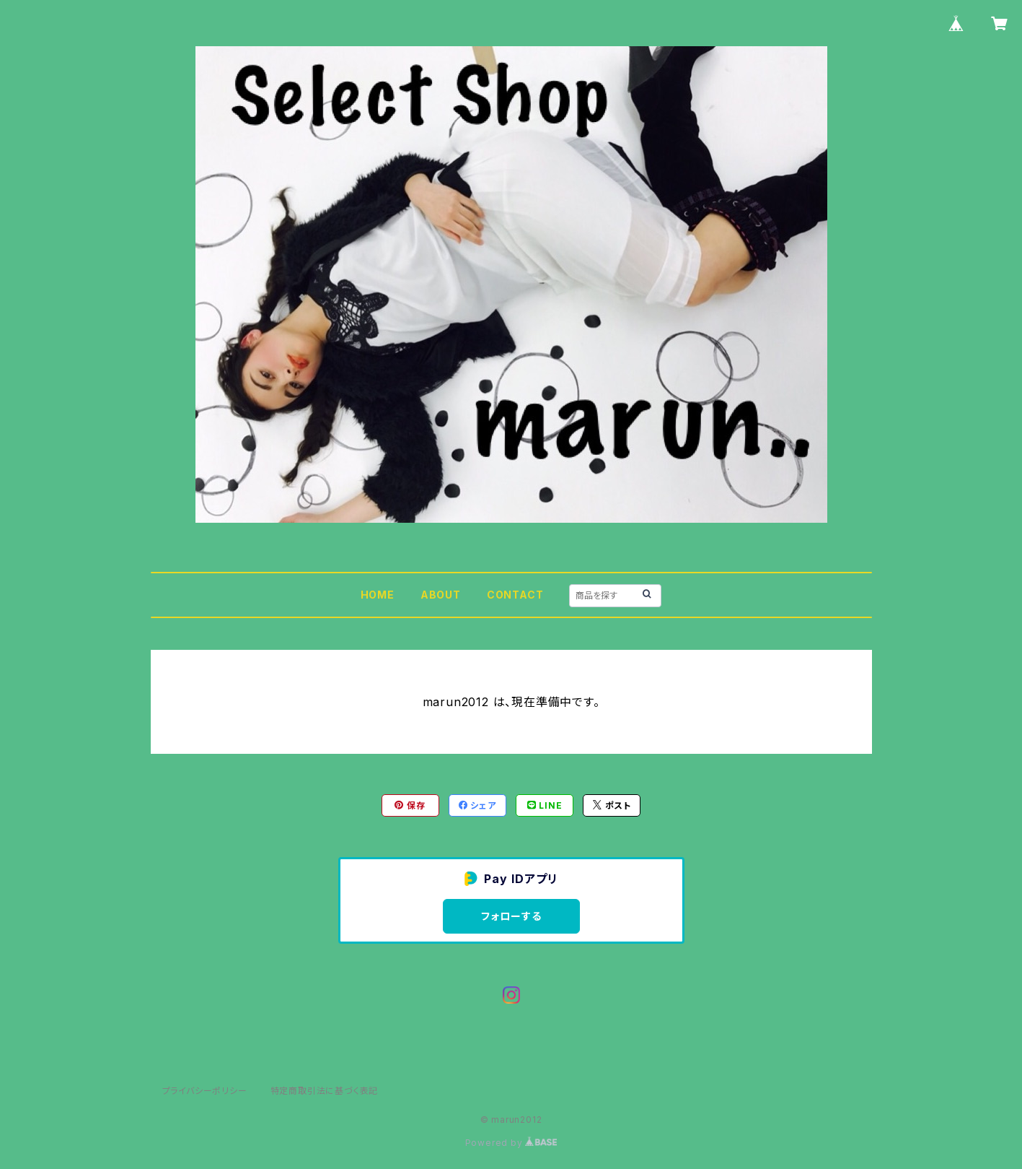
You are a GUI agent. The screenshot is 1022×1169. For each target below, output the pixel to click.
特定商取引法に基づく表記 (324, 1090)
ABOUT (440, 594)
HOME (378, 594)
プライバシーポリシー (204, 1090)
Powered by (511, 1142)
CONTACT (515, 594)
